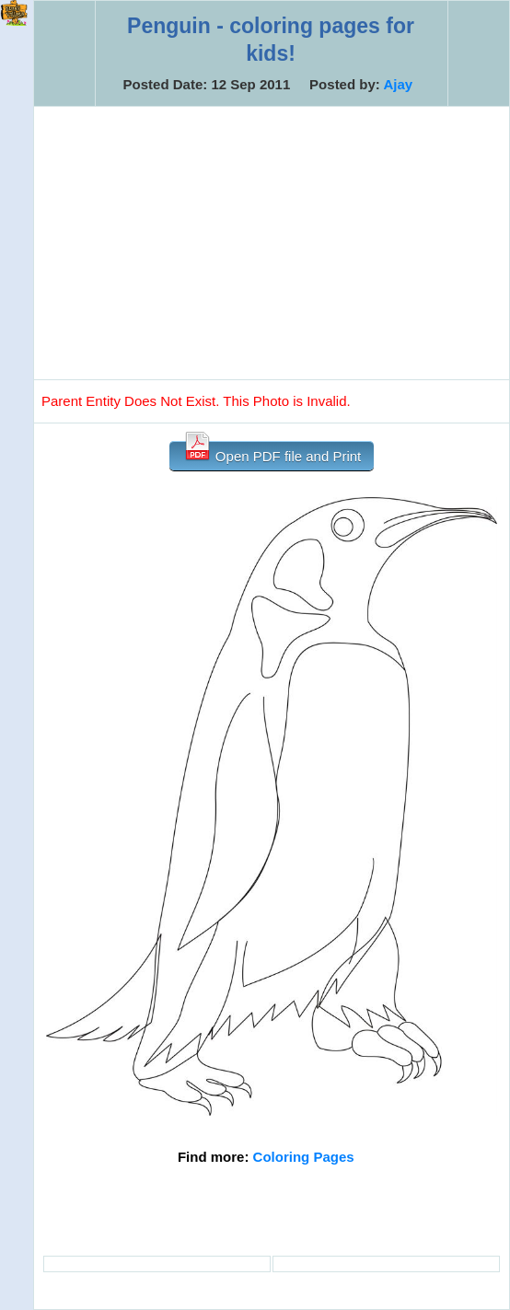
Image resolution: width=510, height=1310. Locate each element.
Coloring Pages (303, 1157)
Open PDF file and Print (272, 452)
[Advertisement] (271, 243)
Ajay (397, 84)
